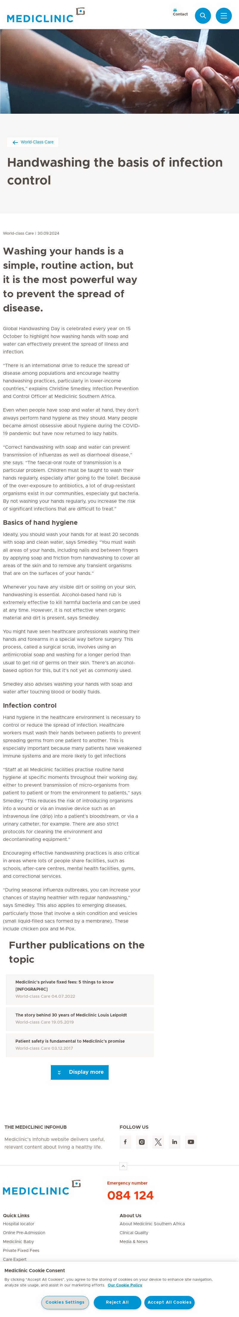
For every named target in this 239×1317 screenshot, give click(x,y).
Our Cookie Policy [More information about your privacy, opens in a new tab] (125, 1285)
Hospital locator (18, 1224)
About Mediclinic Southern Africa (152, 1224)
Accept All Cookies (170, 1302)
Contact (180, 12)
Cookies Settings (65, 1302)
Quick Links (16, 1215)
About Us (130, 1215)
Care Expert (14, 1260)
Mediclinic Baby (18, 1242)
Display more (80, 1072)
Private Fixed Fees (21, 1251)
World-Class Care (33, 142)
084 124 (130, 1196)
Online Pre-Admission (24, 1233)
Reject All (117, 1302)
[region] (119, 1289)
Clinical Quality (134, 1233)
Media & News (134, 1242)
